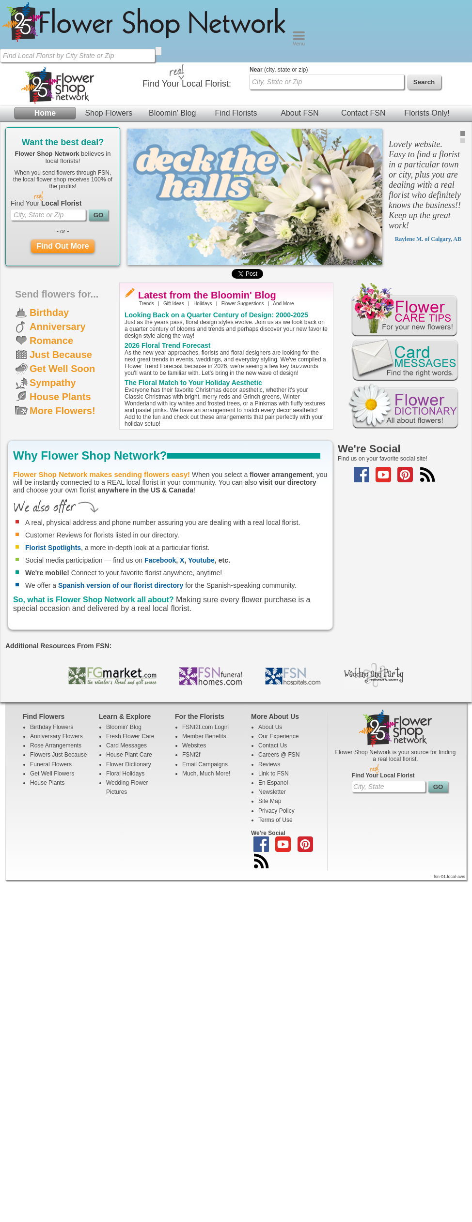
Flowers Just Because (58, 754)
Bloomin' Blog (172, 113)
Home (45, 113)
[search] (158, 51)
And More (283, 303)
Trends (146, 303)
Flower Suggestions (242, 303)
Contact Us (272, 745)
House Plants (60, 396)
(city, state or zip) (279, 69)
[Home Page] (146, 43)
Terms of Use (275, 820)
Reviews (269, 764)
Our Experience (278, 736)
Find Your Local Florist (383, 775)
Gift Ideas (173, 303)
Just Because (61, 354)
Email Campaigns (205, 764)
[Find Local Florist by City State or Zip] (77, 55)
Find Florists (236, 113)
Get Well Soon (62, 368)
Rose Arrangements (55, 745)
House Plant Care (129, 754)
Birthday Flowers (51, 727)
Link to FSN (273, 773)
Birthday (49, 312)
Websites (194, 745)
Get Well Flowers (52, 773)
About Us (270, 727)
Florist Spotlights (53, 547)
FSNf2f (191, 754)
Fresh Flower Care (130, 736)
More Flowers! (62, 410)
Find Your (46, 203)
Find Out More (62, 246)
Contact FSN (363, 113)
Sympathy (53, 382)
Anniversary (58, 326)
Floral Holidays (125, 773)
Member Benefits (204, 736)
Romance (51, 340)
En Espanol (273, 782)
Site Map (269, 801)
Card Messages (126, 745)
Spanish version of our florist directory (120, 585)
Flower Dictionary (128, 764)
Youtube (201, 560)
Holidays (202, 303)
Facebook (160, 560)
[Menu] (298, 43)
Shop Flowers (108, 113)
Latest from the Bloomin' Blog (207, 295)
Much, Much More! (206, 773)
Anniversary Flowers (56, 736)
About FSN (299, 113)
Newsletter (272, 792)
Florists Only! (426, 113)
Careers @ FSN (279, 754)
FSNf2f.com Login (205, 727)
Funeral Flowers (51, 764)
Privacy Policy (276, 810)
